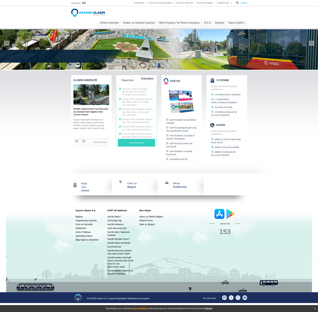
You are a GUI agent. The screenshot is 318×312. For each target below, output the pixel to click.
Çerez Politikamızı (140, 308)
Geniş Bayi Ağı (114, 220)
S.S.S (207, 22)
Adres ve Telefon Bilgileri (151, 216)
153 (84, 2)
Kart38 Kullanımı (115, 224)
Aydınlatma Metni (84, 236)
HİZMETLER (223, 3)
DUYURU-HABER (205, 3)
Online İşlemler (109, 22)
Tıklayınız (208, 308)
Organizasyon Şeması (86, 220)
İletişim (219, 22)
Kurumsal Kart (114, 246)
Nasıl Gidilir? (237, 22)
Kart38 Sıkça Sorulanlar (118, 243)
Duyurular (128, 80)
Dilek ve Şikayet (147, 224)
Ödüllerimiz (81, 228)
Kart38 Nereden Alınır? (118, 239)
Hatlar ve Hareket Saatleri (139, 22)
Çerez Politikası (83, 232)
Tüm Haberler (100, 142)
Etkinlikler (147, 78)
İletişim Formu (146, 220)
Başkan (79, 216)
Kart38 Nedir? (114, 216)
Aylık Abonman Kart (116, 228)
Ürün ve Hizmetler (84, 224)
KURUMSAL (139, 3)
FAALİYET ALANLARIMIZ (160, 3)
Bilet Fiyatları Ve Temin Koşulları (179, 22)
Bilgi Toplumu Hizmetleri (87, 240)
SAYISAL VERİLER (184, 3)
